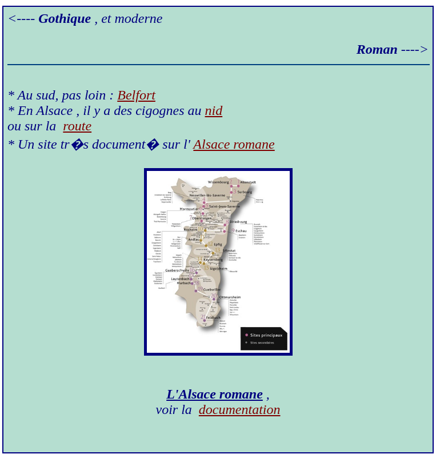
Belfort (136, 94)
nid (214, 110)
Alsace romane (233, 144)
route (77, 125)
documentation (240, 409)
